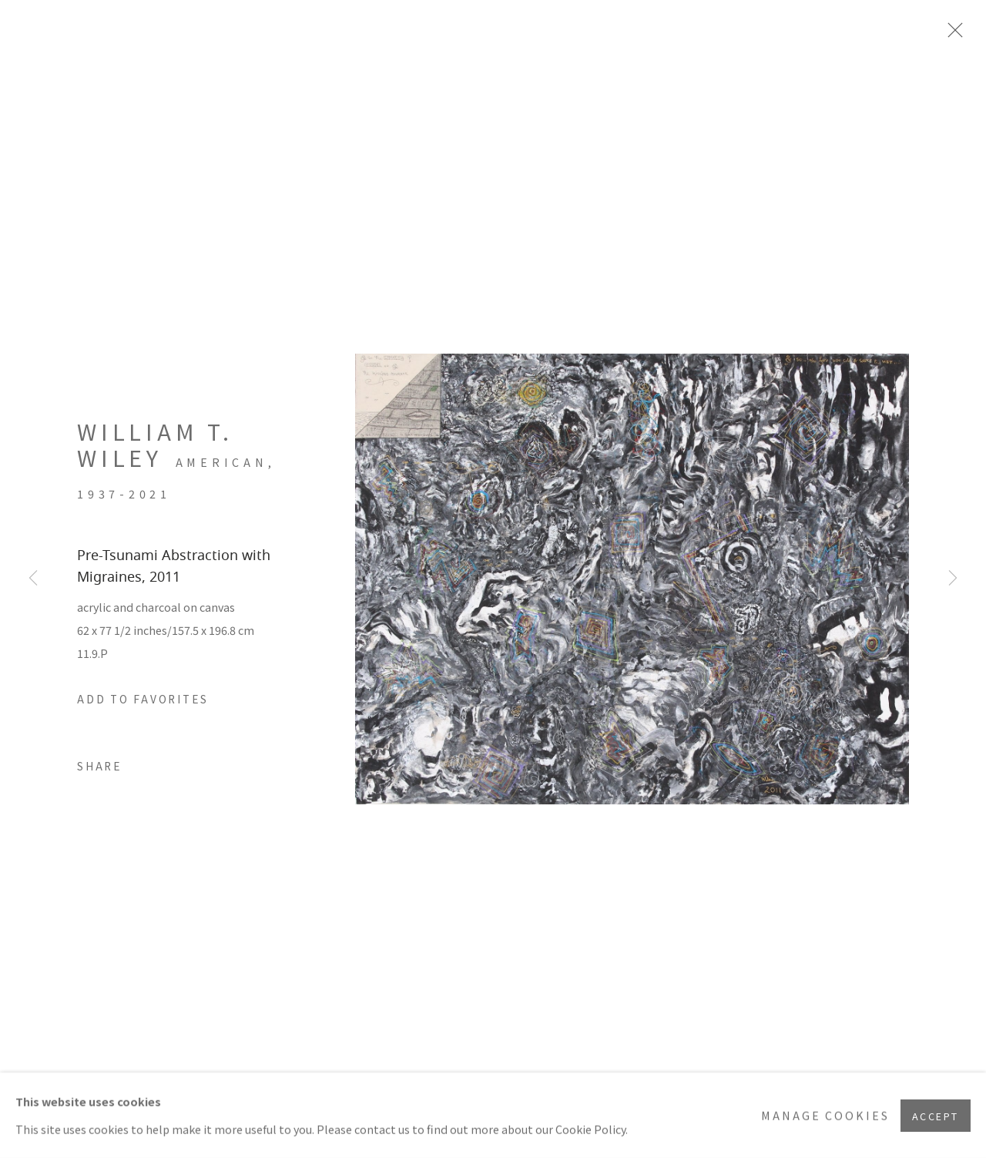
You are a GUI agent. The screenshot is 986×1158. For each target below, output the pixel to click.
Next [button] (953, 578)
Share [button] (99, 766)
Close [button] (951, 34)
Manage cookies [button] (825, 1115)
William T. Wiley (155, 444)
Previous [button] (33, 578)
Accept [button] (935, 1115)
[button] (143, 699)
